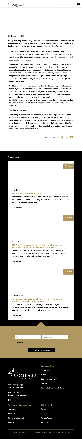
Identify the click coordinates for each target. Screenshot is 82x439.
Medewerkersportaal (16, 418)
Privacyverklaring (62, 432)
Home (10, 14)
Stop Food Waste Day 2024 (27, 193)
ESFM (43, 414)
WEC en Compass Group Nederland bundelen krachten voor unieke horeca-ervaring (38, 246)
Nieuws (16, 14)
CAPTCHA (19, 342)
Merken (44, 375)
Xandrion (44, 422)
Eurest (43, 409)
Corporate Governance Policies (52, 388)
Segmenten (45, 370)
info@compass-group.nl (17, 395)
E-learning (12, 422)
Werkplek (11, 414)
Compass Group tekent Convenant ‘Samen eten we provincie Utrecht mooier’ (39, 300)
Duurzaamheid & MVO (49, 379)
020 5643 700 (13, 392)
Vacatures (12, 409)
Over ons (44, 383)
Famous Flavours (47, 418)
